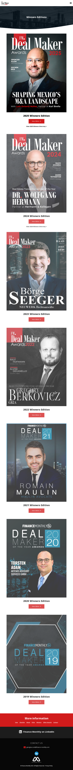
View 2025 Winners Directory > (36, 126)
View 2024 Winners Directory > (36, 229)
